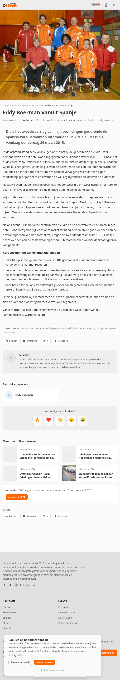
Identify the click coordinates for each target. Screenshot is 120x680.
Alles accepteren (44, 662)
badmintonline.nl (11, 105)
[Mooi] (49, 421)
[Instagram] (16, 585)
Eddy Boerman (72, 120)
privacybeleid (15, 655)
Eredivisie (63, 607)
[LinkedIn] (27, 585)
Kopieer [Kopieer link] (11, 340)
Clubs (6, 623)
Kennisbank (9, 612)
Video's (7, 628)
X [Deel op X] (45, 340)
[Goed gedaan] (60, 421)
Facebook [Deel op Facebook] (61, 340)
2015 (32, 105)
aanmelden (108, 652)
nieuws (24, 105)
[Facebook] (4, 585)
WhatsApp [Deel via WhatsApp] (30, 340)
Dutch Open (65, 617)
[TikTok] (10, 585)
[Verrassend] (71, 421)
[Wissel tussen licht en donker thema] (113, 4)
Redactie (28, 120)
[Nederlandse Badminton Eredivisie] (95, 5)
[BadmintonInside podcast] (106, 4)
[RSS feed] (33, 585)
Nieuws (7, 607)
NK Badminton (66, 612)
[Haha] (83, 421)
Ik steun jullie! (17, 497)
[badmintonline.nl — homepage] (10, 5)
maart (40, 105)
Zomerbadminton (68, 623)
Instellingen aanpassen (52, 670)
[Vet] (37, 421)
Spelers (7, 617)
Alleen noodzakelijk (20, 662)
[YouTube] (21, 585)
